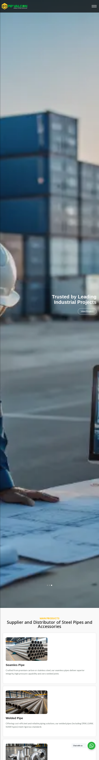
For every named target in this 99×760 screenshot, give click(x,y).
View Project (87, 311)
